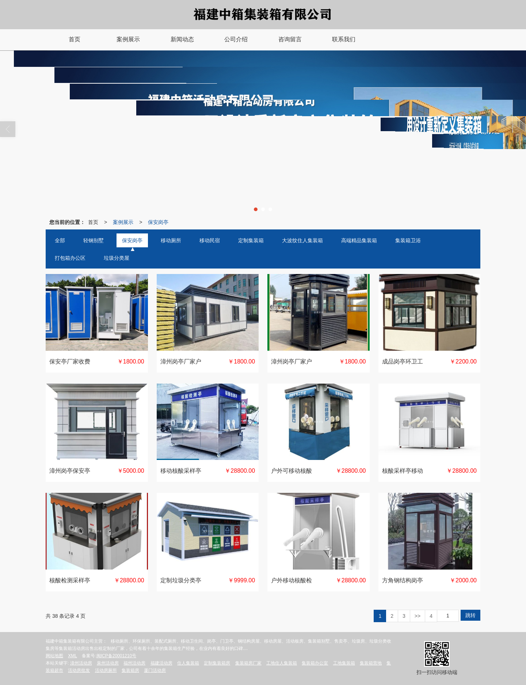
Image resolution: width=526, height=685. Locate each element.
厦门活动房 (155, 670)
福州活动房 (134, 663)
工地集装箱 (344, 663)
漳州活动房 (81, 663)
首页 (93, 222)
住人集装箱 (188, 663)
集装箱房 (130, 670)
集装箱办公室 (315, 663)
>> (417, 616)
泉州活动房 (108, 663)
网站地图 (54, 655)
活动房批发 (79, 670)
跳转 (470, 615)
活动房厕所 (106, 670)
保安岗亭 (158, 222)
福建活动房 (161, 663)
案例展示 (123, 222)
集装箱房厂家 (248, 663)
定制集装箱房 (217, 663)
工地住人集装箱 (281, 663)
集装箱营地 (371, 663)
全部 (60, 240)
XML (72, 655)
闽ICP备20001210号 (116, 655)
